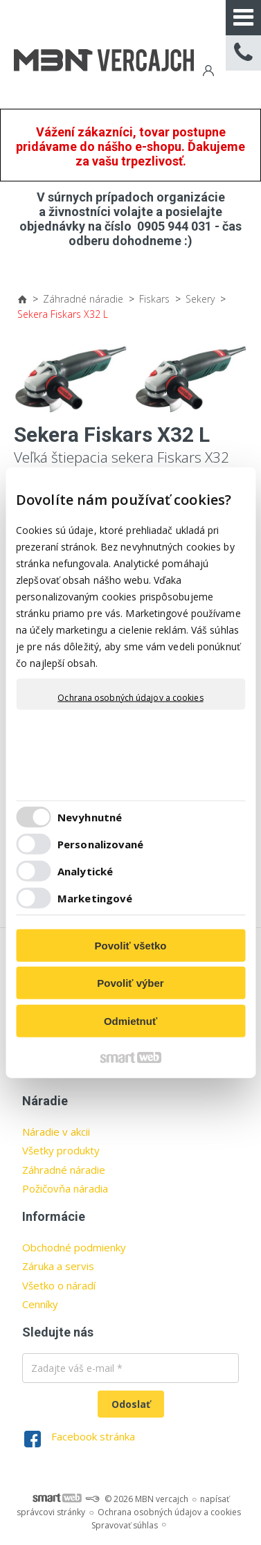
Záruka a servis (58, 1266)
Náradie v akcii (56, 1131)
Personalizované (100, 844)
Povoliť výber (130, 983)
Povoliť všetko (131, 945)
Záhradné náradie (63, 1170)
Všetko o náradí (59, 1285)
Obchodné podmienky (74, 1247)
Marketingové (94, 898)
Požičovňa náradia (65, 1188)
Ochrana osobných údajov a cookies (130, 697)
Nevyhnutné (89, 817)
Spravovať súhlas (124, 1525)
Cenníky (40, 1304)
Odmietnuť (130, 1020)
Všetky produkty (61, 1150)
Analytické (85, 871)
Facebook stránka (93, 1436)
